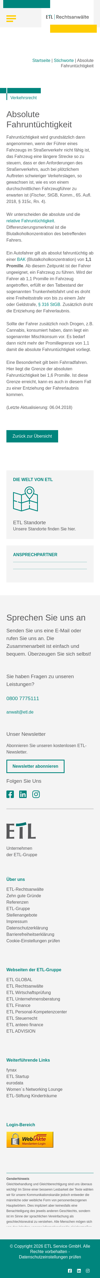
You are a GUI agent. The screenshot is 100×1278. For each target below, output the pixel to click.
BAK (21, 259)
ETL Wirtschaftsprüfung (28, 992)
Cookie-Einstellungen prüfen (33, 941)
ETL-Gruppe (18, 908)
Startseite (41, 60)
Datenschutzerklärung (27, 928)
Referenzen (17, 902)
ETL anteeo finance (24, 1024)
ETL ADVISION (20, 1031)
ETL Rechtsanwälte (24, 986)
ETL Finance (18, 1005)
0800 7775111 (22, 698)
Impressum (16, 921)
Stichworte (64, 60)
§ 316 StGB (49, 304)
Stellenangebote (21, 915)
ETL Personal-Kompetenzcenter (36, 1012)
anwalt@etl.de (20, 712)
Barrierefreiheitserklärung (30, 934)
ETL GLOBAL (19, 979)
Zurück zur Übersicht (32, 436)
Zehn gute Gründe (23, 895)
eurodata (14, 1083)
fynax (11, 1070)
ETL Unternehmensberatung (33, 999)
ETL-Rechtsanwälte (25, 889)
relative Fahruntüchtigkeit (30, 221)
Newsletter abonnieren (35, 766)
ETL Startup (17, 1076)
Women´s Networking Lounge (34, 1089)
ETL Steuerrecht (21, 1018)
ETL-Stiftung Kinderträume (31, 1096)
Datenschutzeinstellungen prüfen (50, 1257)
